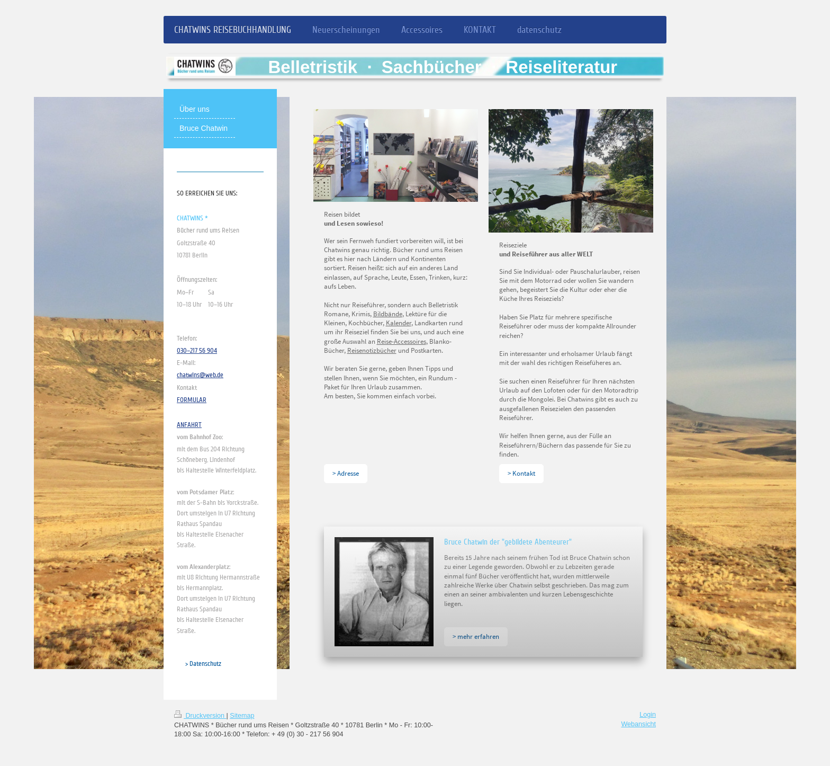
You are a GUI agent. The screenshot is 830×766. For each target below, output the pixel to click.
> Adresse (345, 473)
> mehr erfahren (476, 636)
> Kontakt (521, 473)
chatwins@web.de (200, 375)
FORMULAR (191, 400)
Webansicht (638, 724)
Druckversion (200, 715)
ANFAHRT (189, 425)
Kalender (398, 322)
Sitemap (242, 715)
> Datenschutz (203, 664)
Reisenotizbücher (371, 350)
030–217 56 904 (197, 350)
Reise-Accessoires (401, 341)
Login (647, 714)
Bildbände (387, 313)
